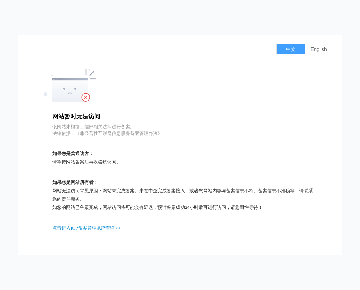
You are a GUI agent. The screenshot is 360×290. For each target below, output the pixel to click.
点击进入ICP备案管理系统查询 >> (86, 228)
